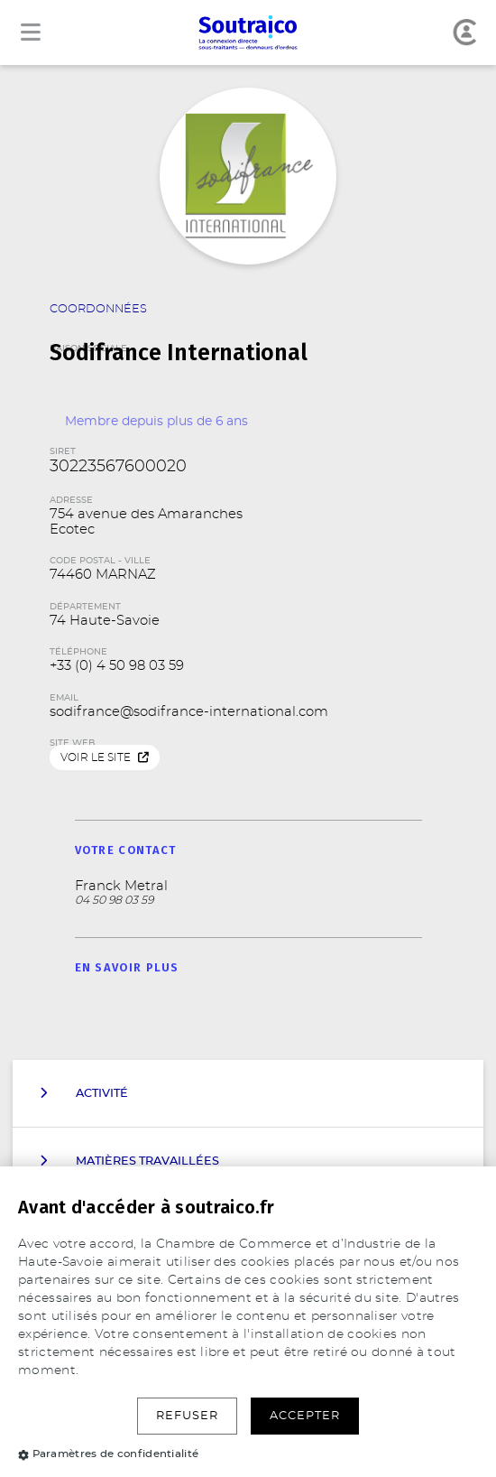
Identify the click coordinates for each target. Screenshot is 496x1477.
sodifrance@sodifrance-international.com (189, 712)
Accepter (305, 1416)
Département (85, 606)
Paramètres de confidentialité (108, 1453)
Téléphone (78, 651)
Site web (72, 743)
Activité (84, 1093)
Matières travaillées (129, 1161)
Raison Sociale (248, 337)
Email (64, 697)
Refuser (187, 1416)
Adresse (71, 500)
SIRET (63, 451)
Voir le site (104, 758)
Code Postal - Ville (100, 560)
